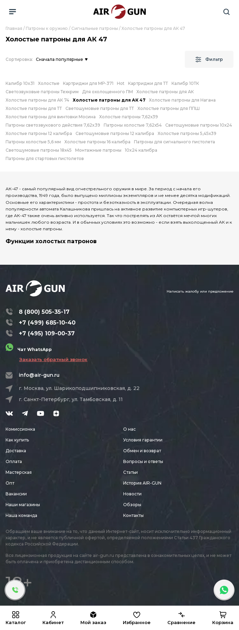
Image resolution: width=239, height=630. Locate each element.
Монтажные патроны (98, 150)
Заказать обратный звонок (53, 359)
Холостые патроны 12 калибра (39, 133)
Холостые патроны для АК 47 (109, 100)
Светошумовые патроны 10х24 (198, 125)
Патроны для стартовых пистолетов (45, 158)
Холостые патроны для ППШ (168, 108)
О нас (129, 429)
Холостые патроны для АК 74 (37, 100)
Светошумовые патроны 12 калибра (114, 133)
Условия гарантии (142, 439)
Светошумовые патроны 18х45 (39, 150)
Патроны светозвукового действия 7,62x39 (53, 125)
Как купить (17, 439)
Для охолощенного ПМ (107, 91)
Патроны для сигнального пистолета (174, 141)
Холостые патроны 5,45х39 (187, 133)
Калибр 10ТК (185, 83)
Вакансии (16, 493)
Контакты (133, 515)
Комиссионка (20, 429)
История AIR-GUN (142, 483)
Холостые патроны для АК (165, 91)
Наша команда (21, 515)
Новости (132, 493)
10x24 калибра (141, 150)
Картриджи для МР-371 (88, 83)
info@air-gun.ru (39, 375)
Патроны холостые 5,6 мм (33, 141)
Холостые (48, 83)
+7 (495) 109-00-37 (47, 333)
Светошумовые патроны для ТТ (99, 108)
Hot (121, 83)
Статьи (130, 472)
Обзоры (132, 504)
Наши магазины (23, 504)
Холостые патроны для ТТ (34, 108)
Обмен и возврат (142, 450)
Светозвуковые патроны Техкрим (42, 91)
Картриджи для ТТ (148, 83)
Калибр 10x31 (20, 83)
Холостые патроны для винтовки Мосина (51, 116)
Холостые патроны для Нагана (182, 100)
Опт (10, 483)
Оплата (14, 461)
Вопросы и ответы (143, 461)
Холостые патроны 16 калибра (97, 141)
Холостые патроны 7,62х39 (128, 116)
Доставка (16, 450)
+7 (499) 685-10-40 (47, 322)
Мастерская (19, 472)
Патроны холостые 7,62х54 (133, 125)
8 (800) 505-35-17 (44, 312)
